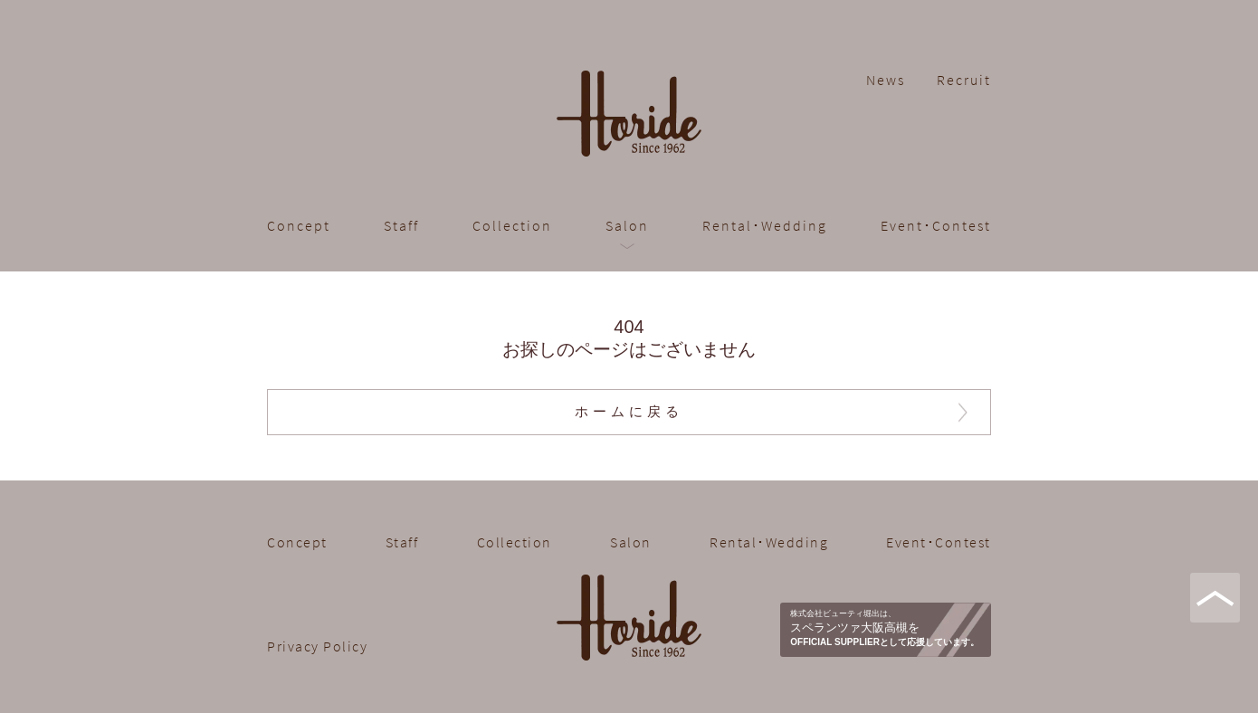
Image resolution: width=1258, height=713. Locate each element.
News (885, 80)
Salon (627, 225)
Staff (401, 225)
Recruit (964, 80)
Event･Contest (936, 225)
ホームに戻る (629, 411)
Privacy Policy (317, 646)
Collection (512, 225)
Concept (298, 225)
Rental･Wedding (764, 225)
